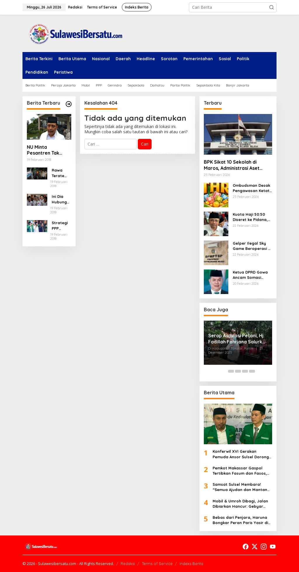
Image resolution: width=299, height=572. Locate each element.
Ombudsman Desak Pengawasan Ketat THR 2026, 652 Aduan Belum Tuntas (252, 188)
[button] (272, 7)
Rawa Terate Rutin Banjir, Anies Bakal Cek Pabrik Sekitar (61, 173)
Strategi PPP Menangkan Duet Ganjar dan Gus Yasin (60, 225)
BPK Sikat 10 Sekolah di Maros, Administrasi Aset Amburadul (232, 165)
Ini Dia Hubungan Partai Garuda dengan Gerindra (60, 199)
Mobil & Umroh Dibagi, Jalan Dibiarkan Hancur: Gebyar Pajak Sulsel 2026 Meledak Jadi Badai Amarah (240, 504)
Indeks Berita (191, 563)
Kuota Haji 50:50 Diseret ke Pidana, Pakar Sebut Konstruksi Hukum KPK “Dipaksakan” (250, 217)
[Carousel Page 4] (245, 371)
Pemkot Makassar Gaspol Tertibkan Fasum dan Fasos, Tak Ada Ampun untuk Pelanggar (240, 471)
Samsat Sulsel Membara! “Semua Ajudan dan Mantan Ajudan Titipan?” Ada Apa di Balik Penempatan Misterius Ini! (240, 487)
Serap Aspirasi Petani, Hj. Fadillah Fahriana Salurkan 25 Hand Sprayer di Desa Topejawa (238, 339)
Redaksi (128, 563)
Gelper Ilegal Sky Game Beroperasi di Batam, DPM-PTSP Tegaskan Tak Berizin (252, 246)
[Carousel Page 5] (252, 371)
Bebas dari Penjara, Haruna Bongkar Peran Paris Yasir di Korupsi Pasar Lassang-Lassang (240, 520)
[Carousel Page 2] (231, 371)
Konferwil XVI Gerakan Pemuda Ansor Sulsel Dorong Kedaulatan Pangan (241, 454)
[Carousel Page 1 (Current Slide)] (224, 371)
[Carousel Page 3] (238, 371)
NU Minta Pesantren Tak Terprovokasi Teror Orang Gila (49, 150)
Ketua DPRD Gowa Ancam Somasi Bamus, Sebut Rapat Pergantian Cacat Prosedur (250, 275)
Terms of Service (157, 563)
